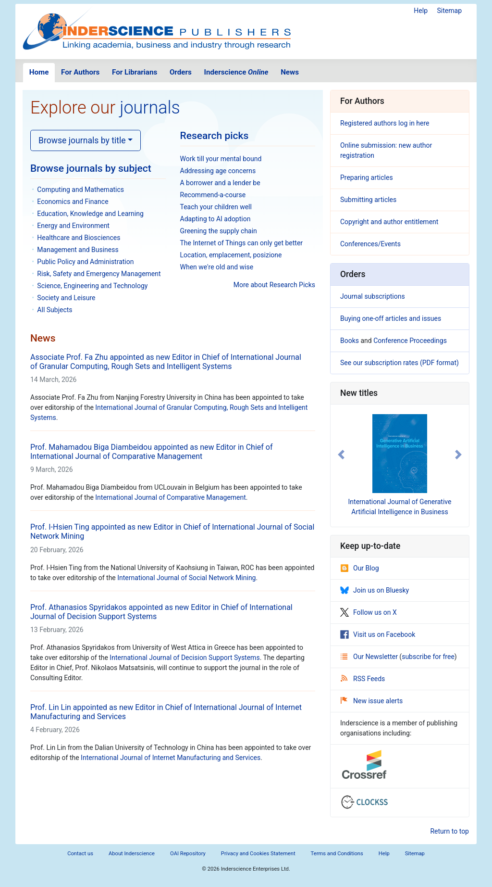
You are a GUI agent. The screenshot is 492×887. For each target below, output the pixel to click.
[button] (341, 454)
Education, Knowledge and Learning (90, 213)
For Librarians (134, 72)
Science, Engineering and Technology (92, 286)
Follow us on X (368, 612)
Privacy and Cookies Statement (258, 853)
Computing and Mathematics (80, 189)
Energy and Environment (73, 225)
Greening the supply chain (218, 231)
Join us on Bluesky (374, 590)
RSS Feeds (363, 679)
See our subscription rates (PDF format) (399, 363)
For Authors (80, 72)
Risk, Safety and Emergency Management (98, 274)
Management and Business (77, 249)
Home (39, 72)
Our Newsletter (370, 656)
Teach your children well (216, 207)
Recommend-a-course (213, 195)
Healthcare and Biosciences (78, 237)
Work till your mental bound (221, 159)
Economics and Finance (72, 201)
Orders (181, 72)
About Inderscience (132, 853)
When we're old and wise (217, 267)
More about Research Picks (274, 285)
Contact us (80, 853)
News (290, 72)
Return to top (449, 831)
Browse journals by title (82, 140)
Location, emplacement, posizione (231, 255)
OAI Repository (188, 853)
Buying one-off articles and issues (390, 318)
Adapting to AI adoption (215, 219)
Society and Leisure (66, 298)
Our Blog (359, 568)
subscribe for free (428, 656)
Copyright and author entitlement (389, 222)
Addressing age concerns (218, 171)
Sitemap (449, 10)
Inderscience (236, 72)
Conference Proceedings (410, 340)
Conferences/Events (370, 244)
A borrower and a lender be (220, 183)
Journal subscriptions (372, 296)
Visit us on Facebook (377, 634)
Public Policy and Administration (85, 262)
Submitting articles (368, 199)
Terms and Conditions (337, 853)
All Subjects (54, 310)
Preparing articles (366, 177)
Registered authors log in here (385, 123)
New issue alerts (372, 701)
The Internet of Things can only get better (241, 243)
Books (349, 340)
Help (421, 10)
